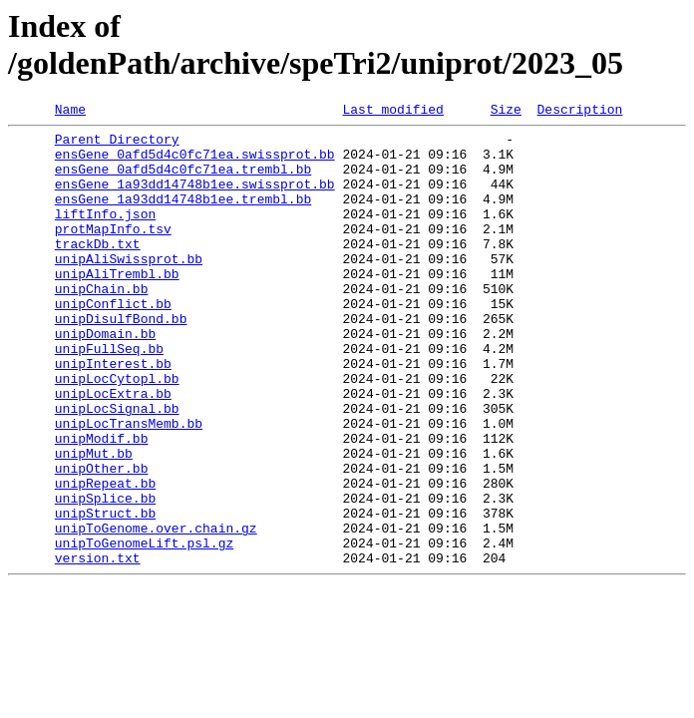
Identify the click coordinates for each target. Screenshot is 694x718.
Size (506, 112)
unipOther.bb (102, 539)
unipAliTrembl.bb (117, 306)
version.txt (98, 647)
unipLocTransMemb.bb (128, 486)
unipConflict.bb (113, 342)
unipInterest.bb (113, 414)
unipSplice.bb (105, 575)
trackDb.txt (98, 270)
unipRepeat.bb (105, 557)
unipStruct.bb (105, 593)
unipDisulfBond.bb (121, 360)
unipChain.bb (102, 324)
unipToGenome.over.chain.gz (156, 611)
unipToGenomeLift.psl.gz (144, 629)
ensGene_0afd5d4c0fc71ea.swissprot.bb (195, 163)
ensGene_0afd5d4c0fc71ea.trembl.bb (183, 180)
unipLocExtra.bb (113, 450)
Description (579, 112)
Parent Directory (117, 145)
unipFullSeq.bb (109, 396)
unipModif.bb (102, 504)
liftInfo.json (105, 234)
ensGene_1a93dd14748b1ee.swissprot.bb (195, 198)
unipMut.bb (94, 522)
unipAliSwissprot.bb (128, 288)
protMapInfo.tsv (113, 252)
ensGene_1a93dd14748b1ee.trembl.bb (183, 216)
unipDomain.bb (105, 378)
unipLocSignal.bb (117, 468)
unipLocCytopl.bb (117, 432)
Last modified (392, 112)
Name (70, 112)
